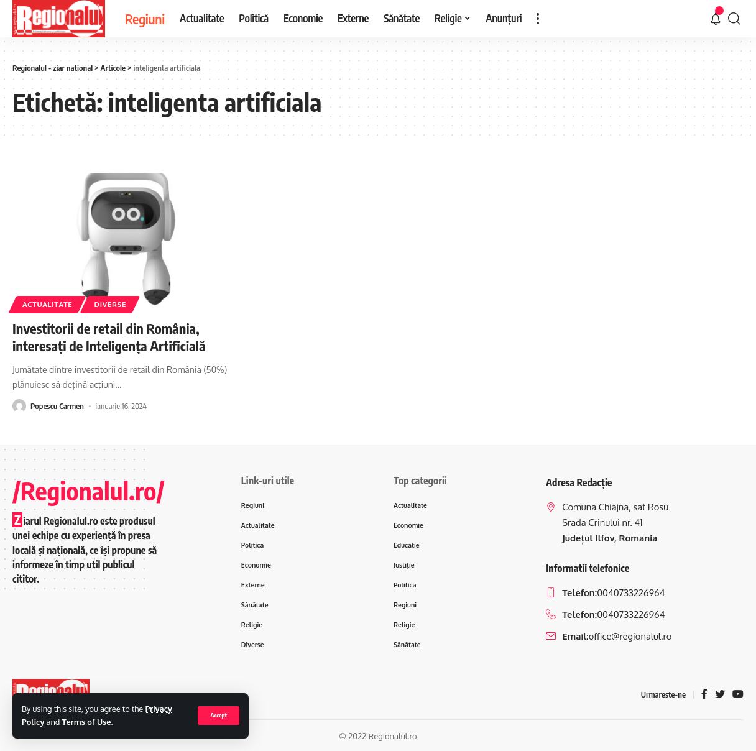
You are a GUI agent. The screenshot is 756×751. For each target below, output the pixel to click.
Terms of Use (86, 722)
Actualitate (47, 304)
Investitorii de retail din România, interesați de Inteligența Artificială (109, 337)
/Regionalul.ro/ (88, 490)
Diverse (110, 304)
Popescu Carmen (57, 406)
